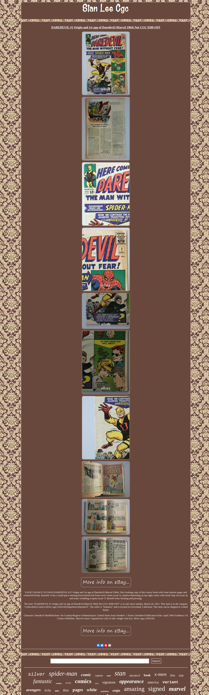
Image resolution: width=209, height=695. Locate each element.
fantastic (42, 681)
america (153, 682)
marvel (177, 689)
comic (86, 674)
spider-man (63, 673)
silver (36, 674)
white (92, 689)
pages (78, 689)
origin (116, 690)
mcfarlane (105, 691)
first (172, 675)
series (68, 682)
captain (99, 675)
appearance (131, 681)
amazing (134, 688)
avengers (33, 690)
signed (156, 688)
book (147, 675)
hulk (181, 675)
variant (170, 682)
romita (59, 683)
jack (96, 683)
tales (57, 691)
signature (109, 682)
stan (120, 673)
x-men (160, 674)
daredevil (134, 675)
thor (66, 690)
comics (83, 681)
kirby (47, 690)
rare (109, 675)
